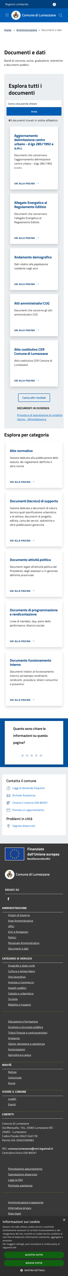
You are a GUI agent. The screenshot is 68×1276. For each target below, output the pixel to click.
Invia (34, 111)
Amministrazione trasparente (25, 1202)
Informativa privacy (19, 1208)
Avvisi (11, 1083)
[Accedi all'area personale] (54, 4)
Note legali (14, 1213)
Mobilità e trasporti (19, 1004)
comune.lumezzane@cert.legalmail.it (30, 1148)
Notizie (12, 1072)
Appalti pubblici (17, 988)
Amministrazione (26, 30)
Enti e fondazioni (18, 932)
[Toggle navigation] (7, 15)
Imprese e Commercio (21, 982)
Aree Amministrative (20, 921)
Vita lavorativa (17, 977)
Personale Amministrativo (23, 943)
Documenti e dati (18, 948)
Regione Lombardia (16, 4)
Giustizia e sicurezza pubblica (25, 1027)
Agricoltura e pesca (19, 1055)
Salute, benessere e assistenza (26, 1044)
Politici (12, 937)
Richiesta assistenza (20, 1185)
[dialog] (34, 1246)
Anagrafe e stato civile (21, 965)
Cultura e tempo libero (21, 971)
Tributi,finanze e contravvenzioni (27, 1033)
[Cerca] (60, 15)
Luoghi (12, 1099)
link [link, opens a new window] (14, 1247)
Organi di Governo (19, 915)
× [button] (64, 1220)
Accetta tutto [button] (34, 1254)
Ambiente (14, 1038)
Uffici (11, 926)
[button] (34, 1270)
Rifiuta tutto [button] (34, 1263)
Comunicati (15, 1077)
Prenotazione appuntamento (25, 1169)
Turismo (13, 999)
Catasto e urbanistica (20, 993)
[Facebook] (8, 898)
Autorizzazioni (16, 1049)
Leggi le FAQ (15, 1180)
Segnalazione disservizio (22, 1174)
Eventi (12, 1104)
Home (7, 30)
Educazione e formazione (23, 1021)
